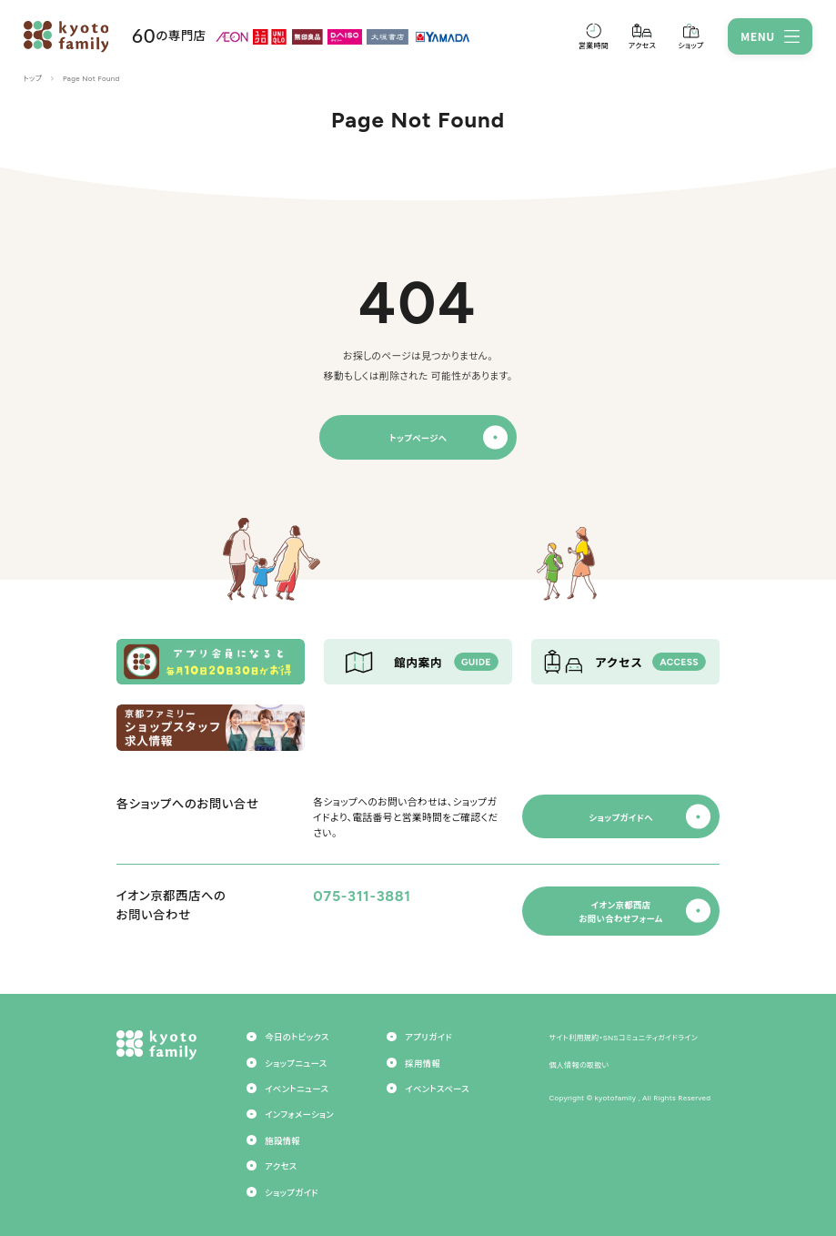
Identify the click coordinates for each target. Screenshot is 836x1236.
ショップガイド (291, 1193)
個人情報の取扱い (579, 1064)
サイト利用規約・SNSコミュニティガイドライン (623, 1037)
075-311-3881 (361, 896)
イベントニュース (296, 1089)
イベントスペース (437, 1089)
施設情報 (282, 1141)
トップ (33, 78)
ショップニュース (296, 1064)
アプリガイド (428, 1037)
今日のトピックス (297, 1037)
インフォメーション (299, 1114)
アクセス (281, 1166)
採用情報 (422, 1064)
